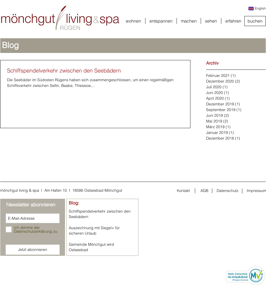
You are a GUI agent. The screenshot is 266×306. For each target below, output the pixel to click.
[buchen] (255, 21)
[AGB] (204, 191)
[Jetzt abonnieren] (33, 250)
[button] (133, 21)
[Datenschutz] (227, 191)
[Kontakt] (183, 191)
